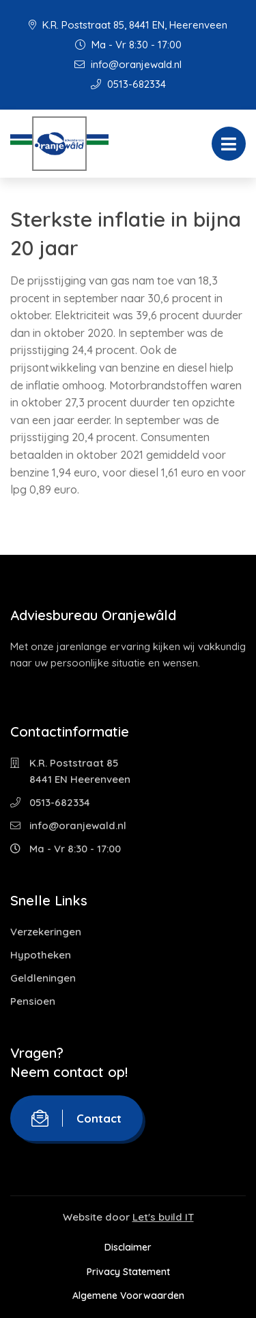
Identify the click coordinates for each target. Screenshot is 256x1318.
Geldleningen (43, 977)
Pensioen (32, 1001)
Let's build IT (163, 1216)
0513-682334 (128, 84)
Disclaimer (128, 1247)
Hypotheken (40, 954)
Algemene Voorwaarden (128, 1295)
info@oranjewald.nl (128, 64)
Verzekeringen (45, 931)
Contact (76, 1118)
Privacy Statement (128, 1272)
